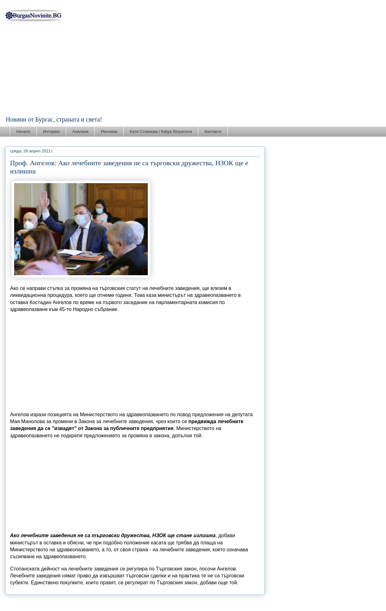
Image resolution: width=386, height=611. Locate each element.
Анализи (80, 131)
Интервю (51, 131)
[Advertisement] (193, 69)
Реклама (109, 131)
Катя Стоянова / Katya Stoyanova (161, 131)
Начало (23, 131)
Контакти (213, 131)
